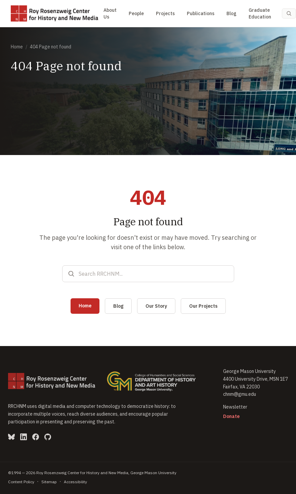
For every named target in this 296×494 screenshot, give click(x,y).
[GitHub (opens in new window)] (47, 436)
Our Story (156, 306)
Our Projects (203, 306)
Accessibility (75, 481)
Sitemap (49, 481)
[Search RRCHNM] (153, 274)
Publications (200, 13)
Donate (231, 416)
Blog (231, 13)
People (136, 13)
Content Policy (21, 481)
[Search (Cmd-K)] (289, 13)
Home (17, 47)
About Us (110, 13)
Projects (165, 13)
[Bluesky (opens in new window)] (11, 436)
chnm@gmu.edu (239, 394)
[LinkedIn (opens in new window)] (23, 436)
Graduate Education (260, 13)
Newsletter (235, 407)
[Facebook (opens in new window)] (35, 436)
